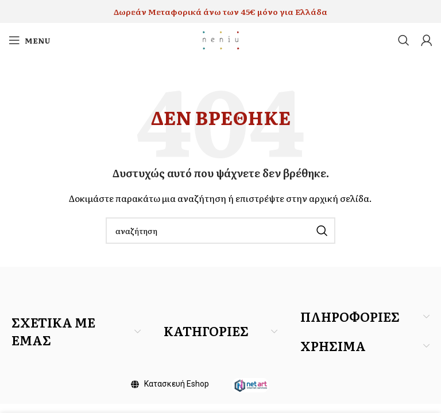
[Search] (403, 40)
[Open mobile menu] (29, 40)
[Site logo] (220, 39)
